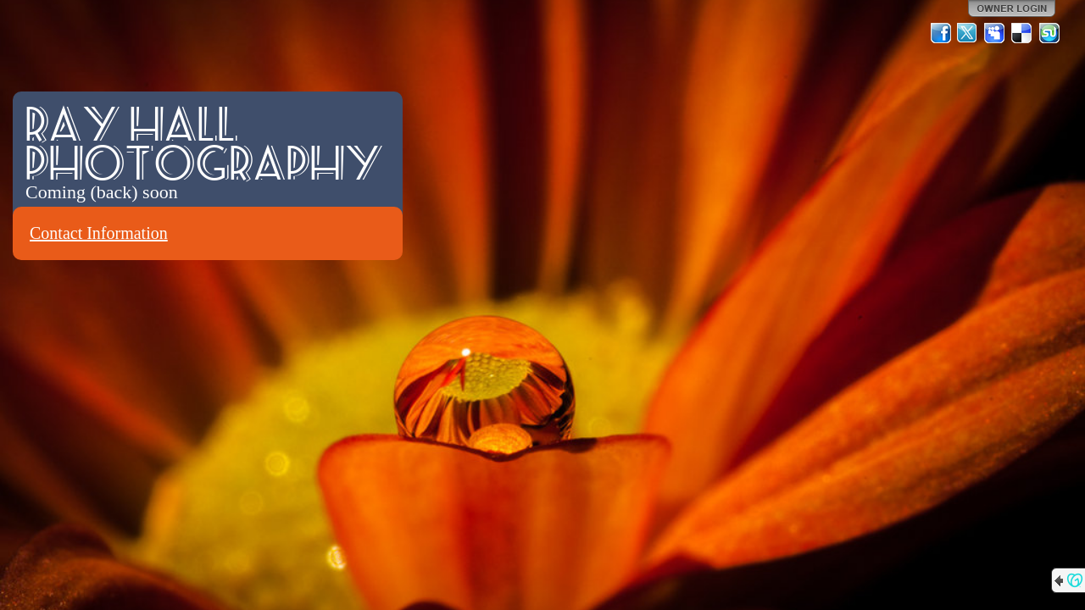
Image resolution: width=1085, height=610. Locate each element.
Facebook (941, 33)
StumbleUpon (1049, 33)
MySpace (995, 33)
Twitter (968, 33)
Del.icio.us (1022, 33)
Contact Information (99, 233)
